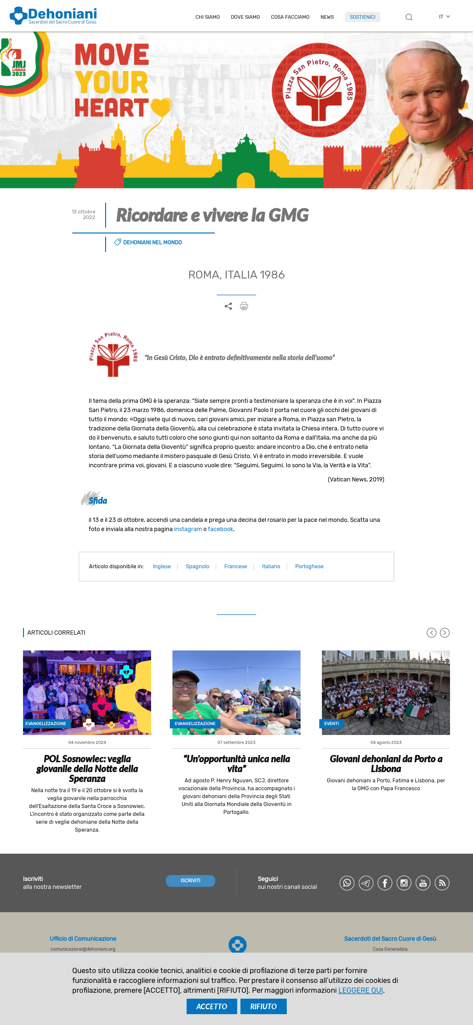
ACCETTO (211, 1006)
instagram (188, 529)
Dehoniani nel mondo (152, 242)
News (327, 17)
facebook (220, 529)
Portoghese (309, 566)
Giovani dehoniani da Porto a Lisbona (386, 763)
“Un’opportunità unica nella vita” (236, 763)
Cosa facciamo (290, 17)
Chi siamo (207, 17)
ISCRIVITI (190, 881)
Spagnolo (197, 566)
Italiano (271, 566)
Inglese (162, 566)
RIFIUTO (263, 1006)
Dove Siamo (245, 17)
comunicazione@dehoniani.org (83, 949)
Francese (235, 566)
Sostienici (362, 17)
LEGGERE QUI (360, 990)
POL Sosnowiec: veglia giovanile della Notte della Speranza (87, 768)
